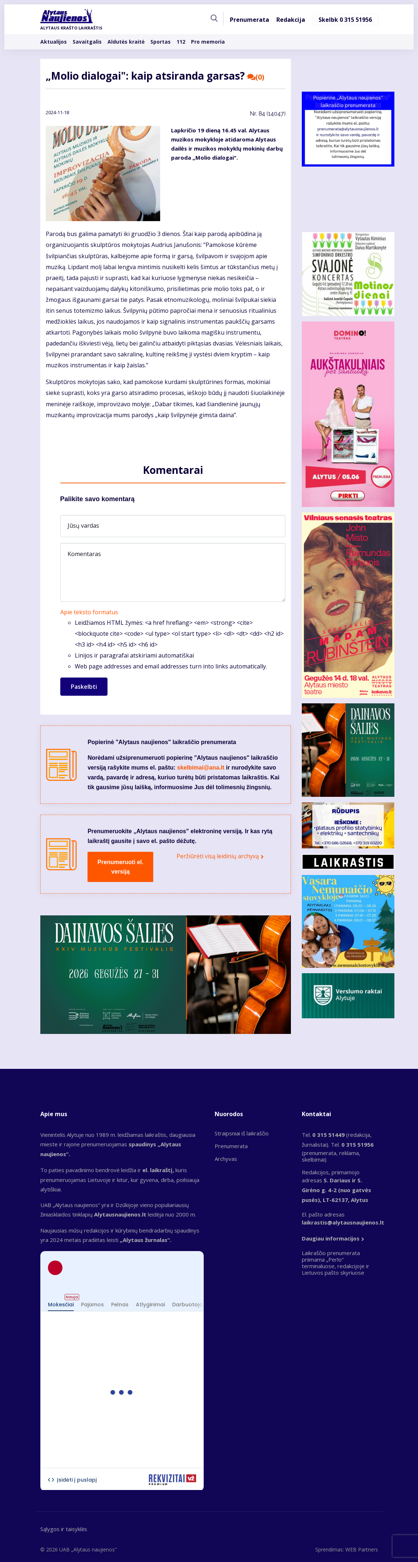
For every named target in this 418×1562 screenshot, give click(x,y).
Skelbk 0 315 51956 (345, 20)
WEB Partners (361, 1549)
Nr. (267, 113)
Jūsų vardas (83, 526)
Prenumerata (249, 20)
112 (180, 41)
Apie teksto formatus (89, 612)
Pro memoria (208, 41)
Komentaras (84, 554)
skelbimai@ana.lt (200, 767)
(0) (256, 77)
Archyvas (226, 1158)
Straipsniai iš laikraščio (242, 1133)
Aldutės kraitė (126, 41)
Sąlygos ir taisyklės (63, 1529)
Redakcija (290, 20)
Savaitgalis (87, 41)
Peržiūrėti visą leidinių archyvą (217, 856)
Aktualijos (53, 41)
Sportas (160, 41)
